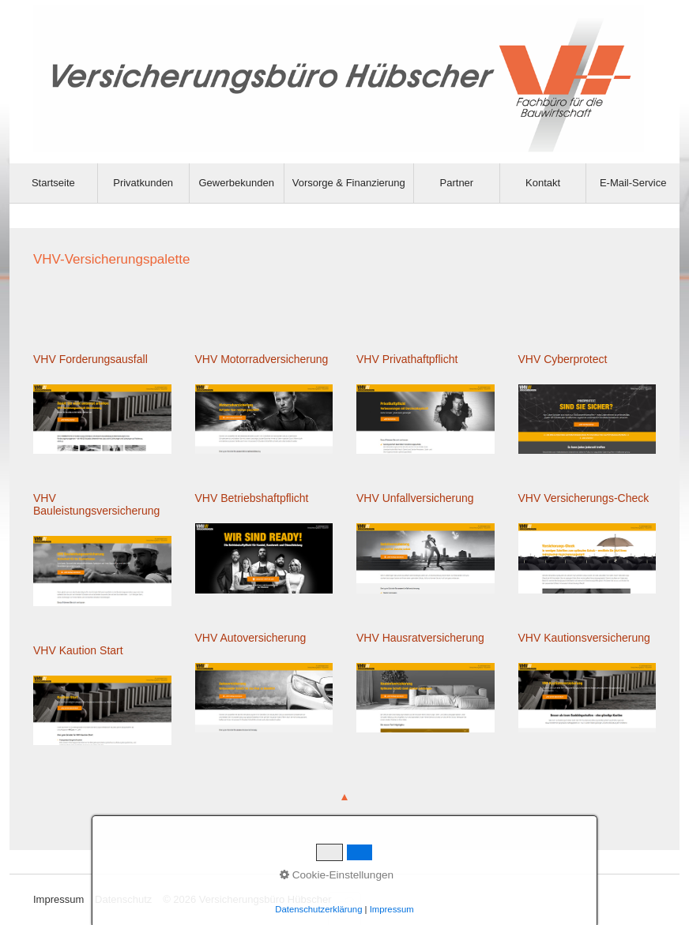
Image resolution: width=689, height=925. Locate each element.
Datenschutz (123, 899)
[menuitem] (53, 183)
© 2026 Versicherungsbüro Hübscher (247, 899)
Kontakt (542, 183)
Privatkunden (143, 183)
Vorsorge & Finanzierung (348, 183)
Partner (457, 183)
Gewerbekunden (235, 183)
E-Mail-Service (633, 183)
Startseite (53, 183)
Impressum (58, 899)
